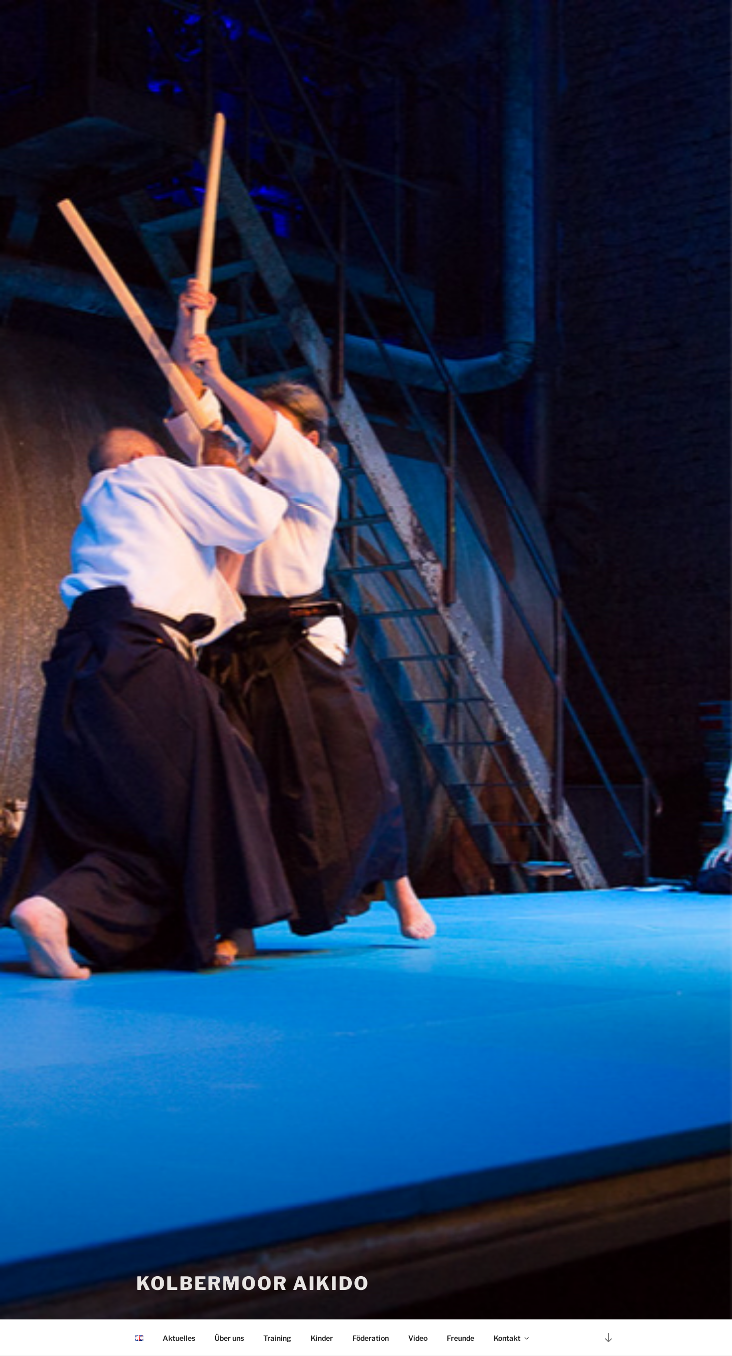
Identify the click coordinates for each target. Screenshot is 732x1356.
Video (418, 1338)
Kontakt (512, 1338)
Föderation (370, 1338)
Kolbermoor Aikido (253, 1283)
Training (277, 1338)
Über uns (229, 1338)
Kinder (322, 1338)
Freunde (460, 1338)
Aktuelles (179, 1338)
